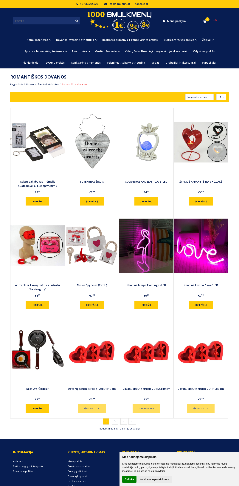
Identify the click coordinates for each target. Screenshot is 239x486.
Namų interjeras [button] (37, 40)
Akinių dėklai (31, 62)
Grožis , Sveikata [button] (106, 51)
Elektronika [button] (79, 51)
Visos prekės (75, 461)
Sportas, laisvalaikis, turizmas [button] (44, 51)
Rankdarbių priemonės (86, 62)
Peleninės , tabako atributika (126, 62)
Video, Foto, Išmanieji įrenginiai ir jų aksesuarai (156, 51)
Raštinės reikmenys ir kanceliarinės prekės (130, 40)
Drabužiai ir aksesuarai (181, 62)
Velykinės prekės (204, 51)
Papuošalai (209, 62)
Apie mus (18, 461)
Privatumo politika (23, 471)
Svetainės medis (77, 481)
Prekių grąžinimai (77, 471)
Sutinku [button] (129, 479)
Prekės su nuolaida (79, 466)
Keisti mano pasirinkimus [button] (155, 479)
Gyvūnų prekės (55, 62)
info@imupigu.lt (117, 4)
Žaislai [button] (206, 40)
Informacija (23, 452)
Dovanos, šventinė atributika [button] (75, 40)
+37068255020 (87, 4)
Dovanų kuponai (77, 476)
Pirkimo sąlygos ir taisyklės (28, 466)
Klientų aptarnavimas (86, 452)
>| (132, 421)
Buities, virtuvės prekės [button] (179, 40)
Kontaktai (141, 4)
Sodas (155, 62)
